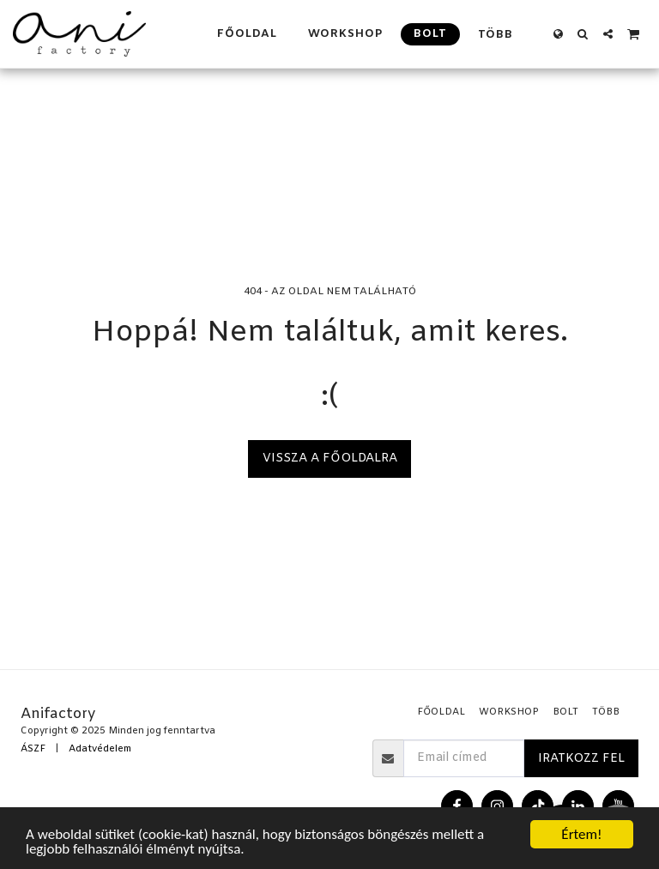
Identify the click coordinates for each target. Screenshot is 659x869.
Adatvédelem (100, 749)
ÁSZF (33, 749)
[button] (583, 33)
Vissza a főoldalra (330, 458)
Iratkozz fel (581, 759)
